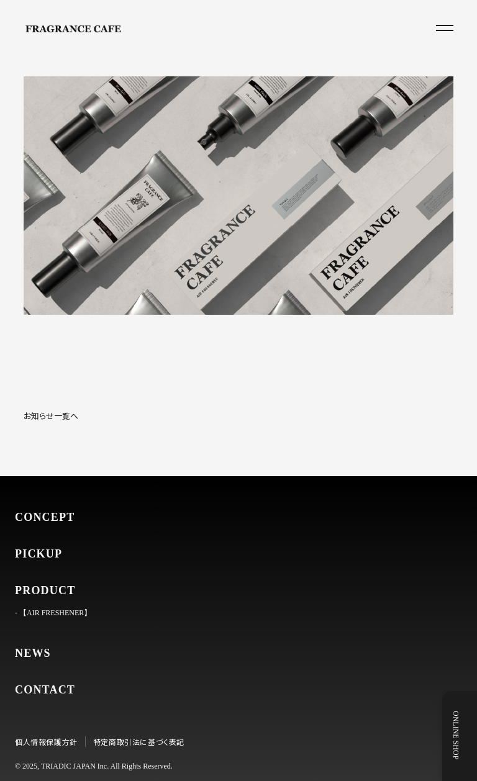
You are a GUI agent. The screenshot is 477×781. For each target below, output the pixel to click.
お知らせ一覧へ (51, 416)
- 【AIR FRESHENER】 (53, 612)
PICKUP (38, 554)
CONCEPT (45, 517)
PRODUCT (45, 590)
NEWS (33, 653)
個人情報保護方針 (46, 741)
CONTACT (45, 690)
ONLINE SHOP (465, 735)
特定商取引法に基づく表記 (138, 741)
